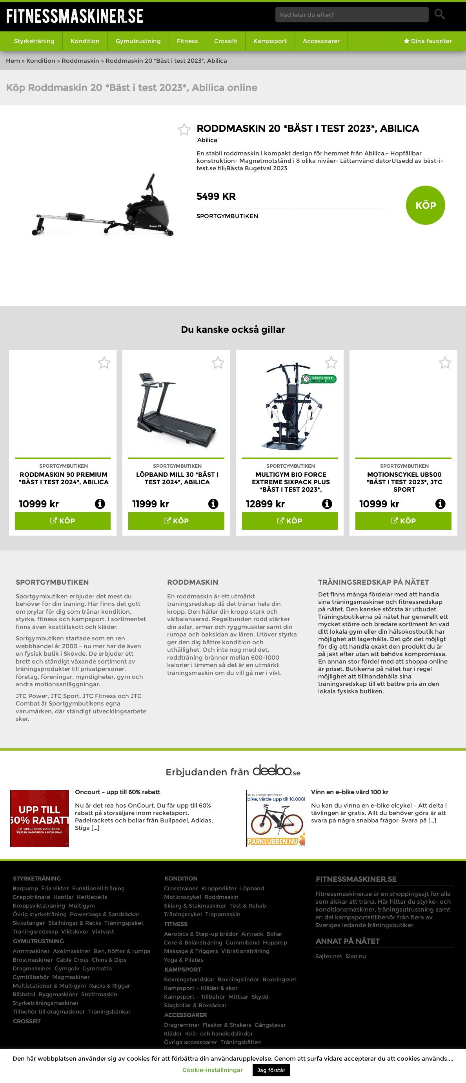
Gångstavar (270, 1024)
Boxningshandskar (189, 979)
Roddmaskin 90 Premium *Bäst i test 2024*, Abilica (64, 478)
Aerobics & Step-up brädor (201, 933)
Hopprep (275, 942)
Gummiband (243, 942)
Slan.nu (356, 956)
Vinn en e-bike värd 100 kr (349, 792)
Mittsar (238, 996)
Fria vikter (55, 888)
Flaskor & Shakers (227, 1024)
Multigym (81, 905)
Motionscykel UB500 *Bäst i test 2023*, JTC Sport (404, 482)
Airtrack (252, 933)
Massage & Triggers (191, 951)
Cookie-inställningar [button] (212, 1070)
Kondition (85, 41)
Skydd (259, 996)
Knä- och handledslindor (219, 1033)
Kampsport (270, 41)
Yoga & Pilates (183, 959)
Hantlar (63, 897)
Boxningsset (279, 979)
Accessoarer (321, 41)
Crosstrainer (181, 888)
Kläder (173, 1033)
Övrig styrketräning (40, 914)
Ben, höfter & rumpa (122, 951)
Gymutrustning (138, 41)
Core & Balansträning (193, 942)
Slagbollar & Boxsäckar (195, 1005)
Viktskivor (75, 931)
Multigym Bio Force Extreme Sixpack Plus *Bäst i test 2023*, (291, 482)
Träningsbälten (241, 1042)
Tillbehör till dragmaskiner (49, 1011)
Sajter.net (328, 956)
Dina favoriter (428, 41)
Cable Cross (72, 959)
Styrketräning (34, 41)
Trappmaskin (222, 914)
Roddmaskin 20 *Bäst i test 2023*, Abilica (308, 128)
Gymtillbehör (31, 977)
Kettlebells (92, 897)
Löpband (252, 888)
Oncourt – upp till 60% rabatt (117, 792)
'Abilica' (207, 140)
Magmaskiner (71, 977)
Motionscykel (182, 897)
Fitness (187, 41)
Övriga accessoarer (190, 1042)
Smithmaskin (99, 994)
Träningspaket (124, 922)
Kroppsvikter (219, 888)
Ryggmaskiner (58, 994)
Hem (13, 60)
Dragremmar (182, 1024)
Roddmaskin (80, 60)
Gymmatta (97, 968)
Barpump (25, 888)
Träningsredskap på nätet (373, 582)
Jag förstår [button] (271, 1070)
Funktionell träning (98, 888)
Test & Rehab (247, 905)
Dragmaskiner (32, 968)
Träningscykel (183, 914)
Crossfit (225, 41)
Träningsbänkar (109, 1011)
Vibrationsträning (245, 951)
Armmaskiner (31, 951)
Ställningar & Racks (74, 922)
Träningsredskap (35, 931)
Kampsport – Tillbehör (194, 996)
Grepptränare (31, 897)
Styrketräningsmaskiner (46, 1002)
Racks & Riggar (109, 985)
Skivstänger (29, 922)
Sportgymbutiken (227, 216)
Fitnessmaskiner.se (75, 16)
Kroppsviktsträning (39, 905)
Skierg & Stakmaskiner (195, 905)
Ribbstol (24, 994)
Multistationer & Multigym (49, 985)
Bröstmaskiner (33, 959)
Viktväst (103, 931)
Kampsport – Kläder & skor (201, 988)
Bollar (274, 933)
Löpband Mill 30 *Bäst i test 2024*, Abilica (177, 478)
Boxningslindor (238, 979)
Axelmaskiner (72, 951)
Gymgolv (67, 968)
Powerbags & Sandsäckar (105, 914)
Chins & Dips (109, 959)
